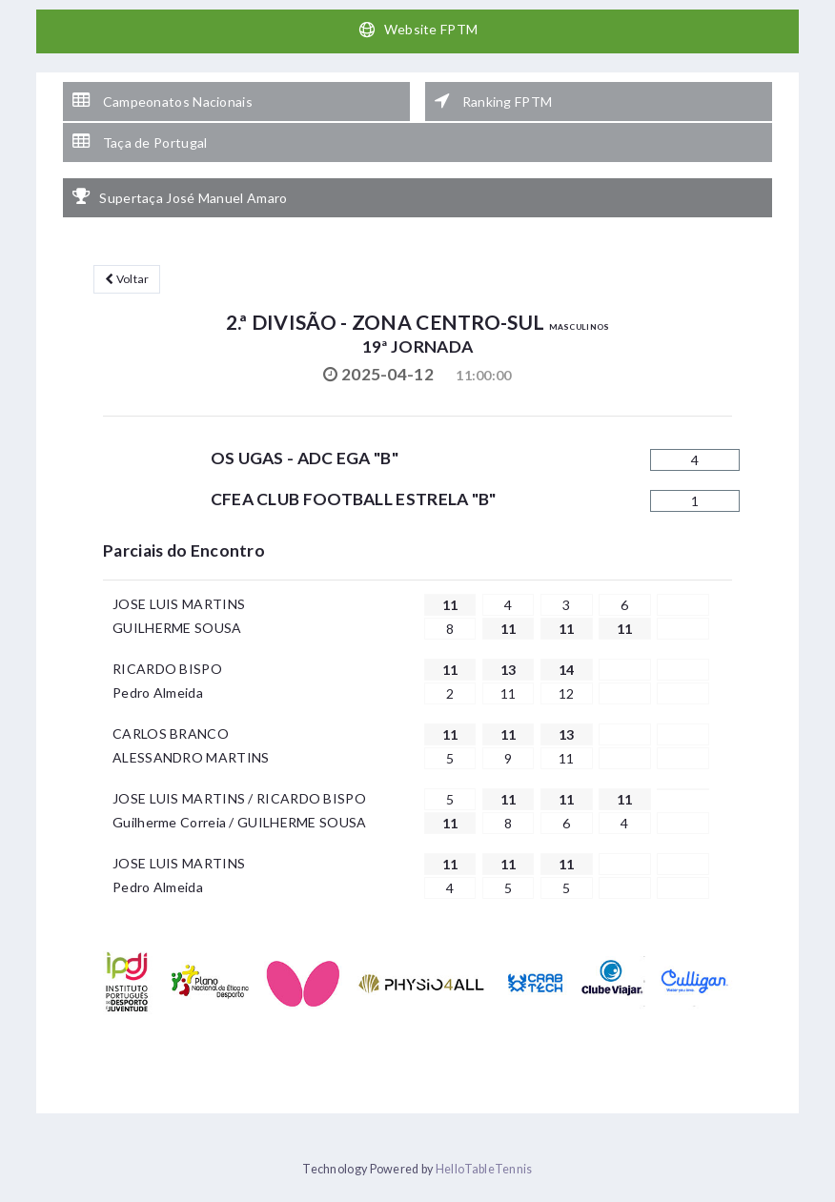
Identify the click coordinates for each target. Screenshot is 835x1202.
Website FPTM (418, 29)
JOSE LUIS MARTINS (178, 604)
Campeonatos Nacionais (162, 101)
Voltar (127, 279)
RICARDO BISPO (167, 669)
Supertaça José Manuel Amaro (179, 197)
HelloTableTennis (484, 1169)
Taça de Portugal (139, 142)
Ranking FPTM (493, 101)
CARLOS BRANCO (170, 733)
